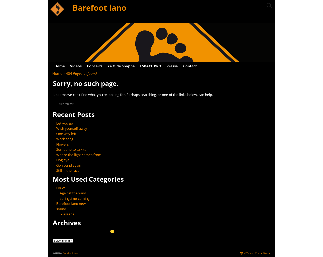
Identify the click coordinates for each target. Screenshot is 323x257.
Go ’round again (68, 165)
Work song (64, 139)
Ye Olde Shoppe (121, 66)
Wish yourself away (71, 128)
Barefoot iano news (71, 203)
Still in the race (68, 170)
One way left (66, 133)
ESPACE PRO (150, 66)
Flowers (62, 144)
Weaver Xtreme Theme (257, 253)
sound (61, 209)
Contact (190, 66)
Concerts (94, 66)
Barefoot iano (99, 7)
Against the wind (73, 193)
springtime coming (75, 198)
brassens (67, 214)
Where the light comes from (78, 154)
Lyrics (61, 188)
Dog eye (62, 160)
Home (59, 66)
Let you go (64, 123)
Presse (172, 66)
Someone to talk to (71, 149)
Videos (76, 66)
